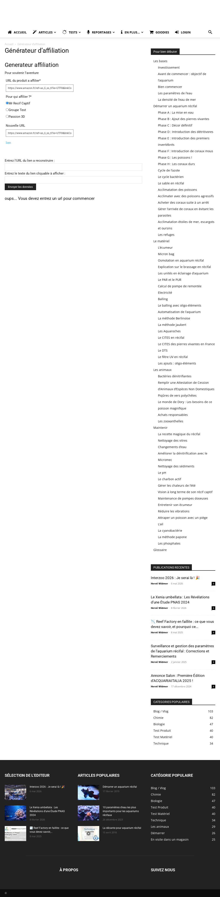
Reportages (101, 32)
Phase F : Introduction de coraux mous (185, 151)
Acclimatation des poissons (177, 190)
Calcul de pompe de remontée (180, 286)
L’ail (160, 524)
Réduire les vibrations (173, 511)
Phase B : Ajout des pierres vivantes (183, 119)
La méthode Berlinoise (174, 318)
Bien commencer (170, 87)
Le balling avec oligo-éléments (179, 305)
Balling (163, 299)
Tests (71, 32)
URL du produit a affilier (23, 81)
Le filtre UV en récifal (173, 357)
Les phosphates (169, 543)
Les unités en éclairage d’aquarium (183, 273)
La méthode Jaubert (172, 325)
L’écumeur (165, 247)
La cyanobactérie (170, 530)
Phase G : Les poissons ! (175, 157)
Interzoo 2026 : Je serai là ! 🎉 (175, 578)
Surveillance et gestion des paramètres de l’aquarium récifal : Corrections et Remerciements (182, 651)
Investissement (169, 67)
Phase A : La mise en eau (176, 112)
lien (8, 143)
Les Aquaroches (169, 331)
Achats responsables (173, 415)
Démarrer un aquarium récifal (175, 106)
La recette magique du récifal (179, 434)
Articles (44, 32)
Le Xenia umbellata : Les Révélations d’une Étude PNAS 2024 (47, 811)
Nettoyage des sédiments (176, 466)
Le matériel (161, 241)
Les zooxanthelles (170, 421)
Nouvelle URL (15, 126)
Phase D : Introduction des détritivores (185, 132)
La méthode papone (172, 537)
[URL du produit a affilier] (39, 88)
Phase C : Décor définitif (175, 125)
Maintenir (160, 428)
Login (183, 32)
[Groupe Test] (7, 109)
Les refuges (166, 235)
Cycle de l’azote (169, 170)
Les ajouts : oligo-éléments (177, 363)
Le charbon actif (169, 479)
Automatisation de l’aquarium (179, 312)
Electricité (165, 292)
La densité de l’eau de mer (177, 100)
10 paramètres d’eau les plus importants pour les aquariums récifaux (121, 811)
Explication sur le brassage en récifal (184, 267)
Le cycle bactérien (171, 177)
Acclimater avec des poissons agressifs (186, 196)
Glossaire (160, 550)
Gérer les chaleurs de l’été (177, 485)
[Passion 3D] (7, 116)
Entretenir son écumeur (175, 505)
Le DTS (163, 350)
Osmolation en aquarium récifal (181, 260)
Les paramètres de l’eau (175, 93)
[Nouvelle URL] (39, 133)
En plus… (132, 32)
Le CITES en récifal (171, 338)
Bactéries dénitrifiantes (174, 376)
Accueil (17, 32)
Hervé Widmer (159, 583)
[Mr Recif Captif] (7, 103)
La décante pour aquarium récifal (122, 827)
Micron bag (166, 254)
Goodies (159, 32)
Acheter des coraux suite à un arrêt (183, 202)
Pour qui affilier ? (18, 97)
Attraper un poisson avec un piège (183, 518)
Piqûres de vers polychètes (177, 395)
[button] (210, 33)
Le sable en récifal (171, 183)
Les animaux (162, 370)
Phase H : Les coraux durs (176, 164)
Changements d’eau (172, 447)
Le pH (162, 473)
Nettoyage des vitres (172, 440)
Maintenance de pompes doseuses (183, 498)
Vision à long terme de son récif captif (185, 492)
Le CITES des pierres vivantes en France (186, 344)
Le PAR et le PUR (169, 280)
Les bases (160, 61)
